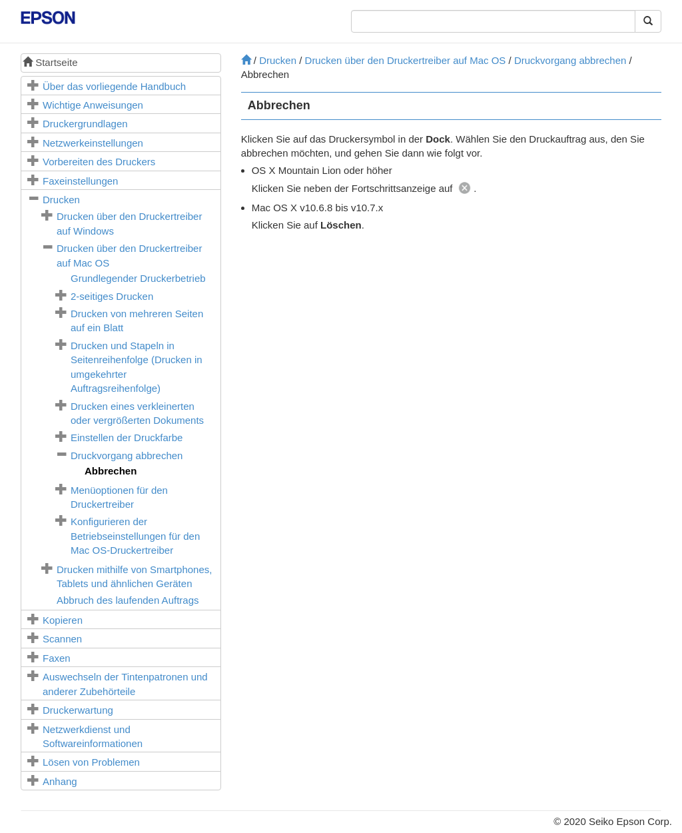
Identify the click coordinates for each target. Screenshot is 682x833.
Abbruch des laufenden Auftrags (128, 600)
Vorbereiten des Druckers (99, 161)
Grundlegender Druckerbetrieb (138, 278)
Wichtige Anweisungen (93, 105)
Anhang (60, 781)
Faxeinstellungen (80, 181)
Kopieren (63, 620)
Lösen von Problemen (91, 762)
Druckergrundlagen (85, 123)
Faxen (57, 658)
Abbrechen (111, 470)
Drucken (61, 199)
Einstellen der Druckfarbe (126, 437)
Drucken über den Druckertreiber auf (405, 60)
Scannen (62, 638)
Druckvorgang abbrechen (126, 455)
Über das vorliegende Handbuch (114, 86)
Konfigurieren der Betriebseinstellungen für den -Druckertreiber (135, 536)
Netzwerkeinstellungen (93, 143)
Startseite (50, 62)
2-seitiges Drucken (112, 296)
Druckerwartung (78, 710)
